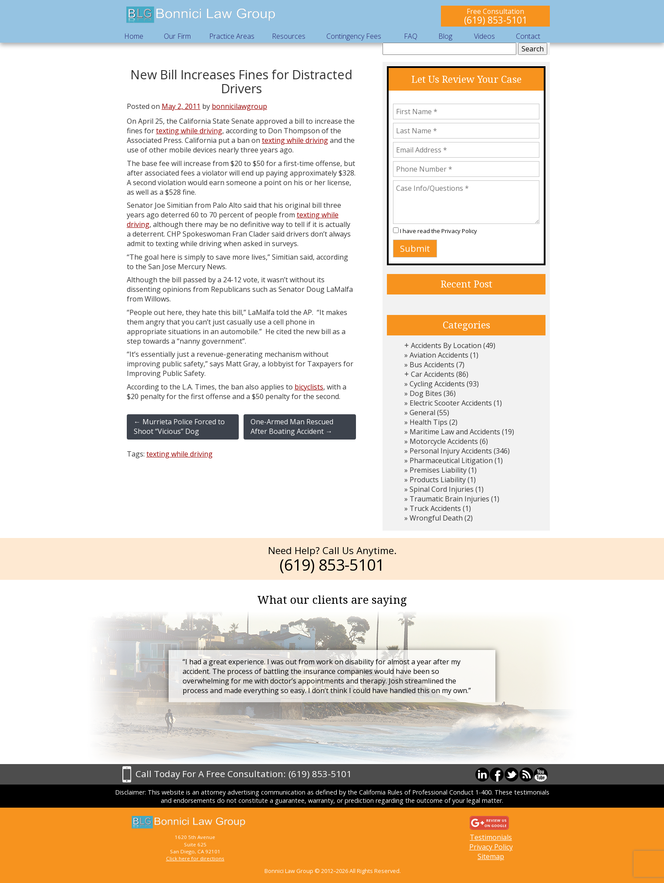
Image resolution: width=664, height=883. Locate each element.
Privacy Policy (459, 231)
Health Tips (428, 422)
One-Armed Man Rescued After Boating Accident (292, 426)
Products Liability (438, 479)
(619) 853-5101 (495, 20)
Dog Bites (426, 393)
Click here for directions (195, 858)
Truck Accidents (435, 508)
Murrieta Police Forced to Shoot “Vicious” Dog (179, 426)
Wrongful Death (436, 518)
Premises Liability (438, 470)
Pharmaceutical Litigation (451, 460)
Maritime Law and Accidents (455, 431)
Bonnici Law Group (201, 15)
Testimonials (491, 837)
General (422, 412)
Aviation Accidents (439, 355)
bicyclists (309, 387)
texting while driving (189, 130)
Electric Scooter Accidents (451, 403)
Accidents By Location (446, 345)
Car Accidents (432, 374)
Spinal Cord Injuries (442, 489)
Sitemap (491, 856)
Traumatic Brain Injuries (449, 499)
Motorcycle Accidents (444, 441)
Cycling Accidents (437, 384)
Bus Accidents (432, 364)
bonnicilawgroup (239, 106)
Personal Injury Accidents (451, 451)
